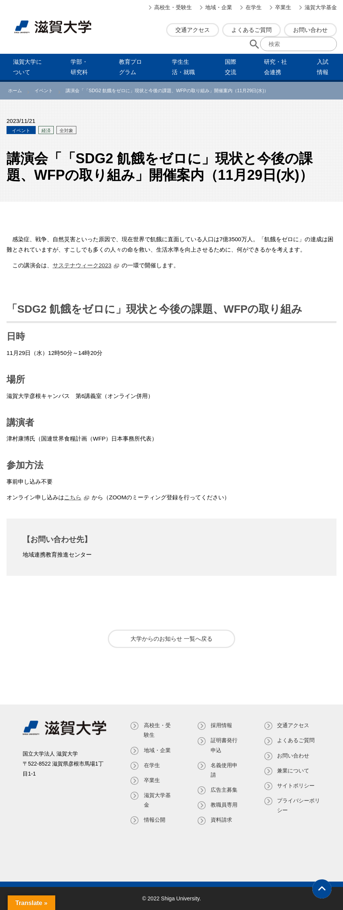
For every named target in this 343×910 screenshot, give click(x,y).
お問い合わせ (310, 30)
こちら (72, 497)
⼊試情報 (322, 66)
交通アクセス (192, 30)
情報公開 (154, 820)
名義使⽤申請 (224, 770)
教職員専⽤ (224, 805)
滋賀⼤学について (27, 66)
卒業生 (283, 7)
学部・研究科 (79, 66)
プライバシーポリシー (296, 805)
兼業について (293, 770)
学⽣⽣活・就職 (183, 66)
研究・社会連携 (275, 66)
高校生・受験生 (173, 7)
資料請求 (221, 820)
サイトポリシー (296, 785)
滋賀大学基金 (321, 7)
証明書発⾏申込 (224, 745)
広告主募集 (224, 790)
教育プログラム (130, 66)
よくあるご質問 (251, 30)
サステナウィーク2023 (82, 265)
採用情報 (221, 725)
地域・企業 (218, 7)
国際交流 (230, 66)
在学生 (254, 7)
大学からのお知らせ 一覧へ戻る (171, 638)
